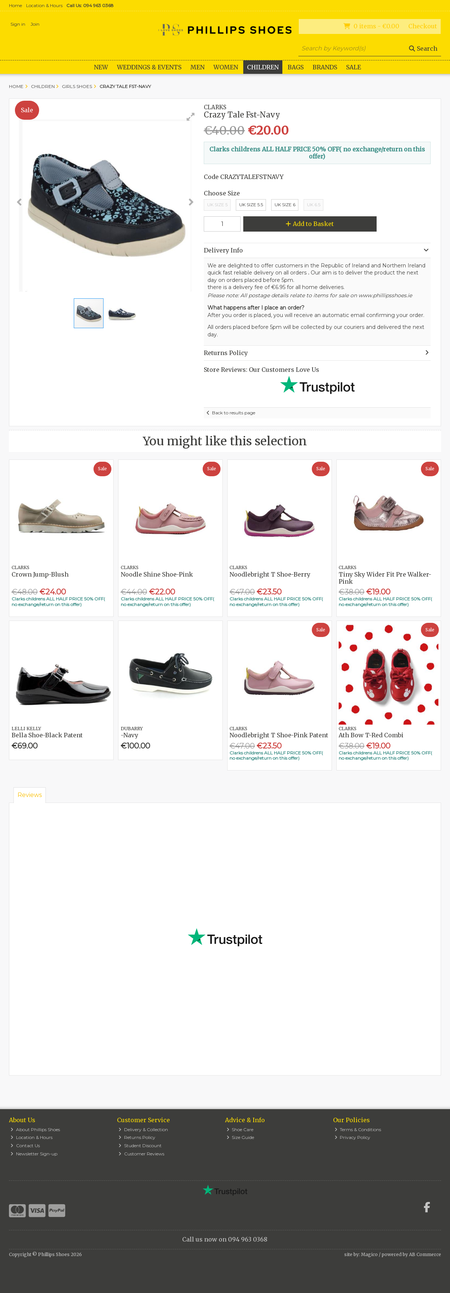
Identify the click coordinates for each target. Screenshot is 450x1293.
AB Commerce (425, 1254)
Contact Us (25, 1145)
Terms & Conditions (358, 1129)
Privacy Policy (353, 1137)
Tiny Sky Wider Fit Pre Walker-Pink (385, 578)
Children (263, 67)
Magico (369, 1254)
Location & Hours (44, 5)
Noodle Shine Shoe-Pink (157, 574)
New (101, 67)
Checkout (422, 26)
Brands (325, 67)
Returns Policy (136, 1137)
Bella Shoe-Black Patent (47, 735)
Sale (353, 67)
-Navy (129, 735)
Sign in (17, 24)
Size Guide (240, 1137)
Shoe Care (240, 1129)
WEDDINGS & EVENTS (149, 67)
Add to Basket (310, 223)
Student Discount (140, 1145)
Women (225, 67)
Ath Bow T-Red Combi (371, 735)
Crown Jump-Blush (40, 574)
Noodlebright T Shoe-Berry (269, 574)
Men (197, 67)
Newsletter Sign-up (33, 1154)
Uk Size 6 (285, 204)
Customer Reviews (141, 1154)
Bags (296, 67)
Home (15, 5)
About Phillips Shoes (35, 1129)
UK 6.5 (313, 204)
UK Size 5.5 (251, 204)
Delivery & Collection (143, 1129)
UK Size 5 (217, 204)
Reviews (30, 794)
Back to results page (233, 412)
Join (35, 24)
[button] (191, 117)
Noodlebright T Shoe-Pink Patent (278, 735)
